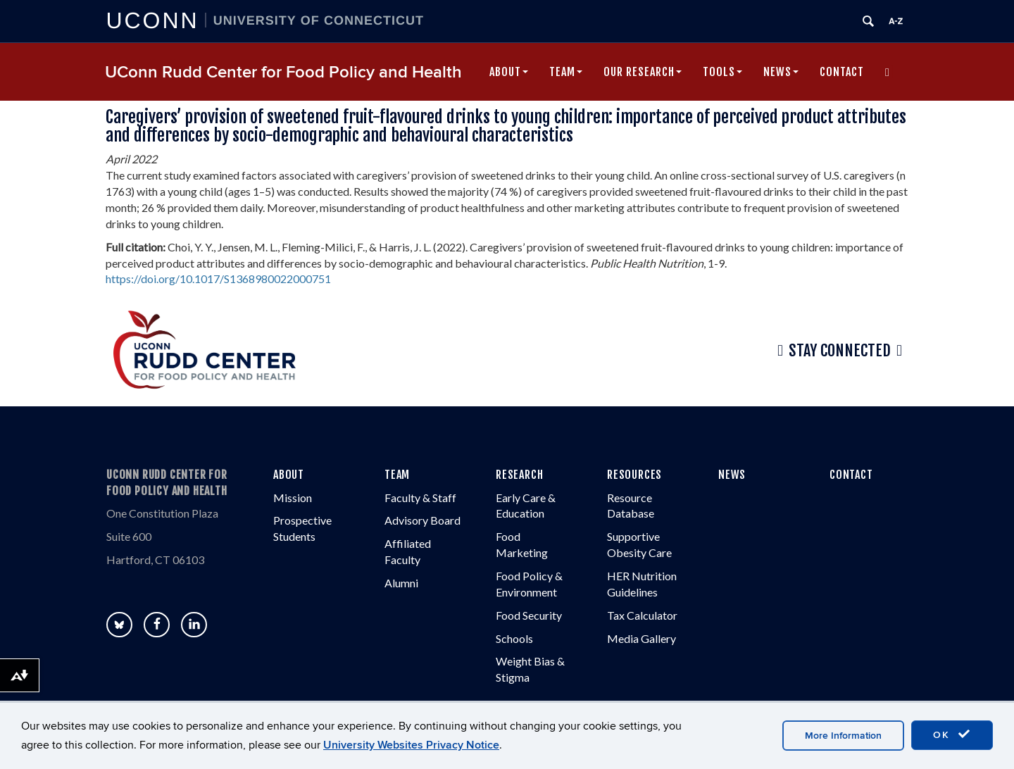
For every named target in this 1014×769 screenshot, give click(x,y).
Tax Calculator (642, 615)
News (781, 72)
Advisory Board (422, 520)
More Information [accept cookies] (843, 736)
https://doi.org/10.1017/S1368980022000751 (218, 278)
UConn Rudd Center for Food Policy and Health (283, 72)
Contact (842, 72)
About (508, 72)
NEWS (732, 475)
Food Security (529, 615)
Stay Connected (840, 351)
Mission (292, 497)
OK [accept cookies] (952, 734)
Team (565, 72)
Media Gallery (641, 638)
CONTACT (851, 475)
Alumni (401, 582)
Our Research (642, 72)
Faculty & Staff (420, 497)
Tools (722, 72)
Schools (514, 638)
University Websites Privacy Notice (411, 745)
